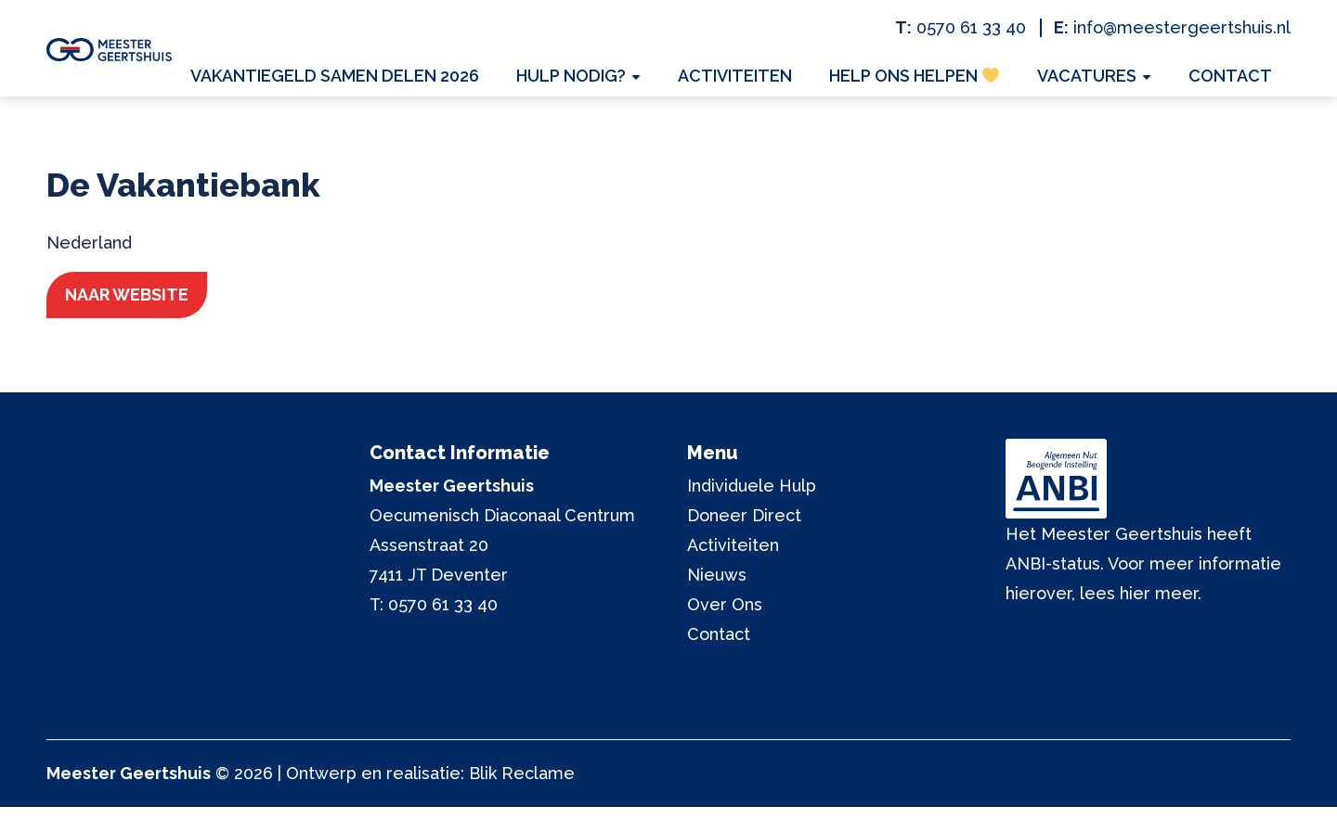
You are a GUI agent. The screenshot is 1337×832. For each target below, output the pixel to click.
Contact (1235, 80)
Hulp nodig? (608, 80)
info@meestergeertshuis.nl (1182, 27)
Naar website (145, 317)
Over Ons (724, 629)
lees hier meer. (1140, 618)
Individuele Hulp (751, 510)
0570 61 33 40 (971, 27)
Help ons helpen (937, 80)
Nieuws (716, 599)
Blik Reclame (522, 798)
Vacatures (1101, 80)
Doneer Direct (744, 540)
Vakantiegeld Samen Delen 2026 (379, 80)
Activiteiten (765, 80)
